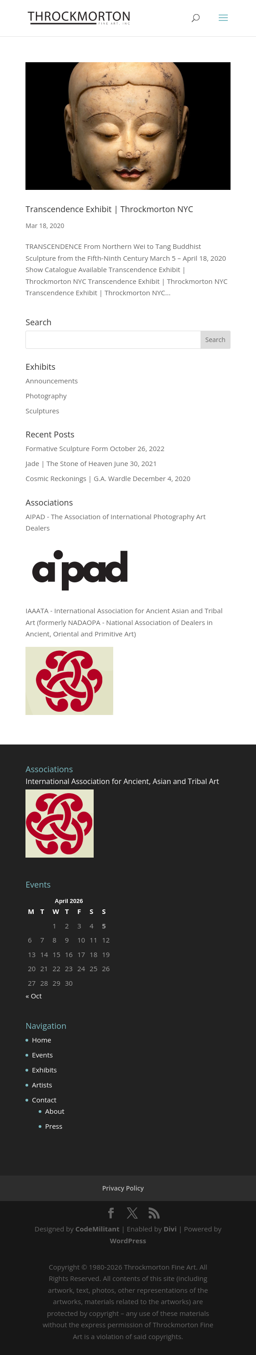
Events (42, 1054)
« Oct (33, 995)
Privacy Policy (123, 1188)
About (54, 1111)
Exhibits (44, 1069)
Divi (170, 1228)
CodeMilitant (97, 1228)
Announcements (51, 380)
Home (41, 1039)
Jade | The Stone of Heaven (68, 463)
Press (53, 1126)
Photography (45, 395)
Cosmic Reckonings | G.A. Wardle (78, 478)
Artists (42, 1084)
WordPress (128, 1240)
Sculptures (42, 410)
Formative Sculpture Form (66, 448)
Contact (44, 1099)
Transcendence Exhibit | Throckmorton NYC (109, 208)
